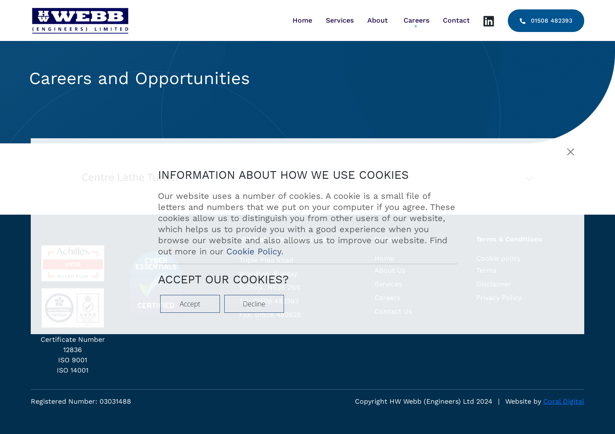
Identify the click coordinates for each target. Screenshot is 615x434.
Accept (190, 304)
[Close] (570, 152)
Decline (254, 304)
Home (302, 20)
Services (340, 20)
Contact (456, 20)
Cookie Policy (253, 251)
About (377, 20)
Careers (416, 20)
